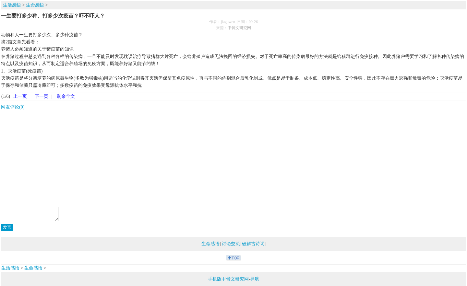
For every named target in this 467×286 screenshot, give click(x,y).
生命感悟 (35, 5)
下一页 (41, 96)
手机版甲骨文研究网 (228, 279)
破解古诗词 (253, 243)
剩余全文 (66, 96)
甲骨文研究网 (239, 28)
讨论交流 (231, 243)
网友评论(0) (12, 107)
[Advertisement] (233, 159)
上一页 (20, 96)
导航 (254, 279)
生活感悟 (12, 5)
